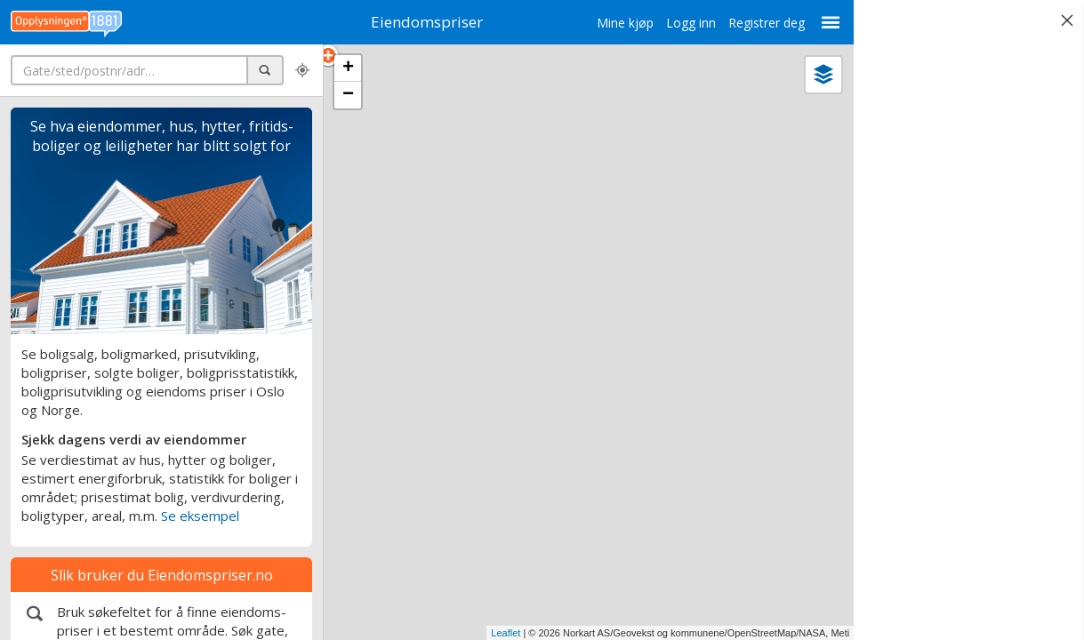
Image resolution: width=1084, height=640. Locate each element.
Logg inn (633, 22)
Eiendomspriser (398, 22)
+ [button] (348, 68)
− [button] (348, 95)
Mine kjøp (567, 22)
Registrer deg (708, 22)
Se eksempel (200, 515)
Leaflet (447, 633)
